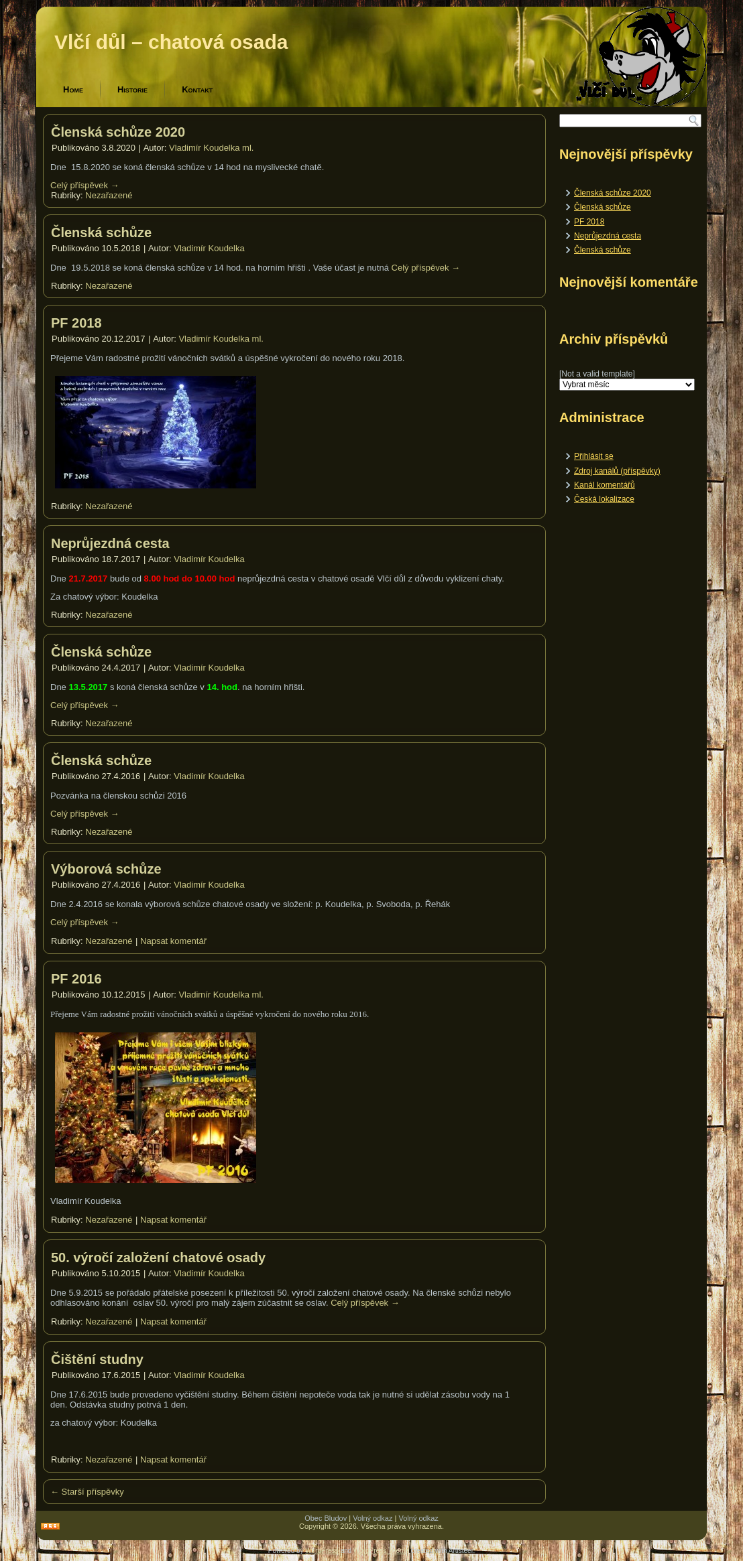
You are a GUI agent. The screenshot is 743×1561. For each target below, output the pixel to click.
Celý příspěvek (84, 185)
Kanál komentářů (604, 485)
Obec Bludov (325, 1518)
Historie (132, 89)
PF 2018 (76, 323)
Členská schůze (101, 232)
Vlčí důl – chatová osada (171, 42)
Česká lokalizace (604, 499)
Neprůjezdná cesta (110, 543)
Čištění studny (97, 1359)
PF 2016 (76, 978)
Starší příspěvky (87, 1492)
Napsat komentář (173, 941)
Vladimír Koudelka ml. (211, 148)
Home (73, 89)
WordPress (321, 1550)
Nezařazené (108, 195)
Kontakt (197, 89)
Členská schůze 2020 (118, 132)
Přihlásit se (594, 456)
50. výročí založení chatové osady (158, 1257)
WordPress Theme (381, 1550)
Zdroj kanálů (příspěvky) (617, 471)
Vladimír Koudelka (209, 248)
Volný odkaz (372, 1518)
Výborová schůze (106, 869)
